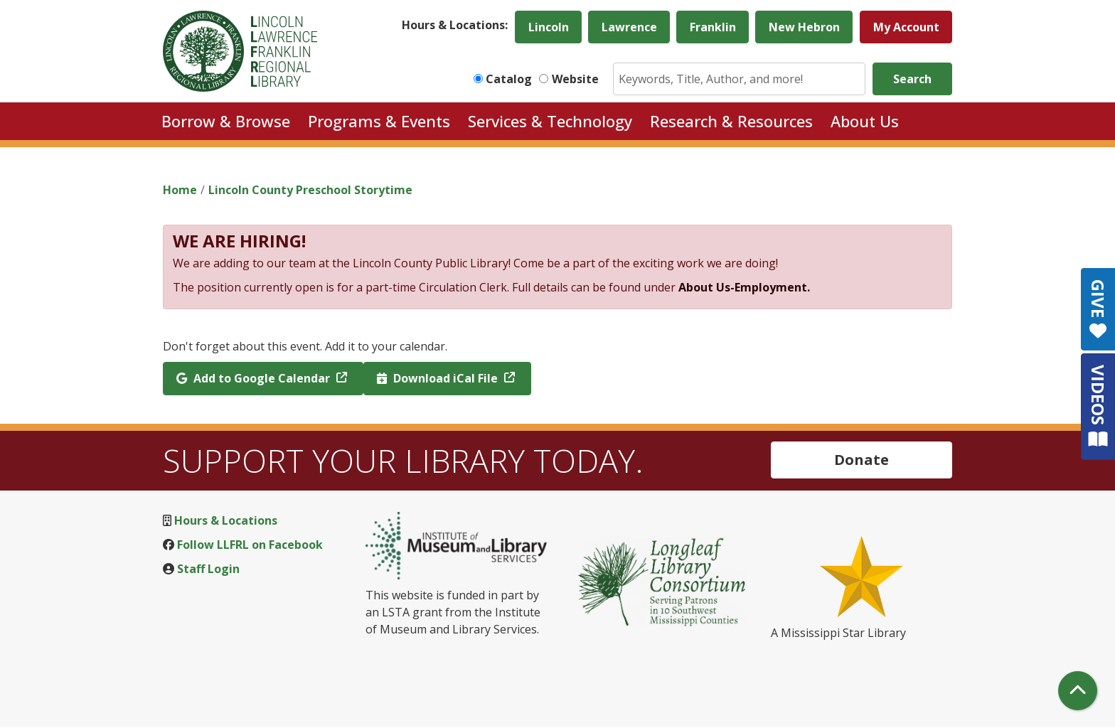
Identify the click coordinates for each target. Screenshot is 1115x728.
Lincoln (548, 27)
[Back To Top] (1077, 690)
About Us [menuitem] (865, 121)
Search (912, 79)
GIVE (1098, 309)
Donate (861, 459)
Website (575, 79)
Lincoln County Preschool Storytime (310, 190)
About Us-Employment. (744, 287)
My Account (906, 27)
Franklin (713, 27)
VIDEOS (1098, 406)
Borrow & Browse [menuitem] (225, 121)
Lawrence (629, 27)
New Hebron (804, 27)
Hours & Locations (225, 520)
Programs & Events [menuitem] (379, 121)
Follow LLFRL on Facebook (250, 544)
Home (180, 190)
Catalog (509, 79)
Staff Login (208, 569)
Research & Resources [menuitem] (731, 121)
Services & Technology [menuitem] (550, 121)
